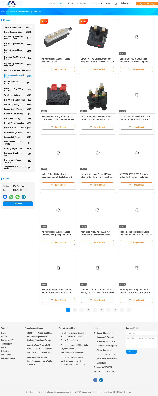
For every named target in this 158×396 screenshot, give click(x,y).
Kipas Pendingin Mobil (18, 132)
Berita (3, 347)
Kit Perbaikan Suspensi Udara (18, 83)
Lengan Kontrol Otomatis (18, 109)
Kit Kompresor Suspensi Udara (18, 76)
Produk (4, 337)
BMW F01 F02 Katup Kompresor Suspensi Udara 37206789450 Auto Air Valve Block (97, 62)
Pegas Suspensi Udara (18, 32)
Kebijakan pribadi (8, 358)
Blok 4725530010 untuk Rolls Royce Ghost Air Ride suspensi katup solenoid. (134, 62)
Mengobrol (18, 204)
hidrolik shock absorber (18, 123)
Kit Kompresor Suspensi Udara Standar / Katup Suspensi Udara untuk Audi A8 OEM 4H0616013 (56, 235)
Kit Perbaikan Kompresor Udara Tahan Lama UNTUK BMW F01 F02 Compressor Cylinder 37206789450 (136, 235)
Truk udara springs (18, 95)
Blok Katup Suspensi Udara (18, 128)
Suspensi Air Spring (18, 137)
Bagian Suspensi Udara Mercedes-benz (18, 38)
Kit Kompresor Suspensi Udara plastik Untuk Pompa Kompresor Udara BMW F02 (135, 292)
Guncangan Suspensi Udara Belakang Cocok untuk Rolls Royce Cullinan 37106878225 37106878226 (73, 361)
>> (129, 310)
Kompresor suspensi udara (18, 70)
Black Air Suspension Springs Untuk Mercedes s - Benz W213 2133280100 (39, 361)
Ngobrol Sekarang (147, 3)
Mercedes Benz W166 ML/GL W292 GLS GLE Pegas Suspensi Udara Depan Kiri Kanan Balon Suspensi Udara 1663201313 (39, 349)
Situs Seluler (6, 355)
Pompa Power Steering (18, 114)
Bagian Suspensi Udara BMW (18, 44)
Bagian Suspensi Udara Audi (18, 51)
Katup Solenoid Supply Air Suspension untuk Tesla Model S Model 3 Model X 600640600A (57, 177)
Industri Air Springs (18, 104)
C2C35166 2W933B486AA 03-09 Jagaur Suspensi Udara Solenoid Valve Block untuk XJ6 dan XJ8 (135, 119)
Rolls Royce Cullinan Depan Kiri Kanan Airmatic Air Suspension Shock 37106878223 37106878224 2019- (73, 337)
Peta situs (5, 351)
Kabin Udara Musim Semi (18, 100)
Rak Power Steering (18, 118)
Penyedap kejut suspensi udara (18, 58)
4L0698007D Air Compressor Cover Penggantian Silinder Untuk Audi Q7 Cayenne (97, 292)
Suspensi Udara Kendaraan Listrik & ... (18, 168)
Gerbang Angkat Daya (18, 148)
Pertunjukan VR (7, 340)
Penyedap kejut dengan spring (18, 154)
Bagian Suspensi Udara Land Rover (18, 65)
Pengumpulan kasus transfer (18, 161)
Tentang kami (6, 344)
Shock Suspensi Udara (18, 27)
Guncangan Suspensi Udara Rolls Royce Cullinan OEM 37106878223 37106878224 (74, 348)
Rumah (4, 333)
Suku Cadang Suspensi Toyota (18, 143)
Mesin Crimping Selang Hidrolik (18, 89)
